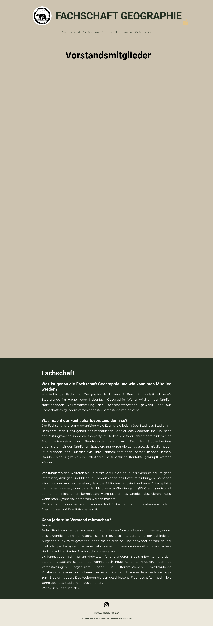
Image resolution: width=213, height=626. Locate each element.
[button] (185, 22)
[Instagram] (106, 604)
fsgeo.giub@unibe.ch (107, 612)
